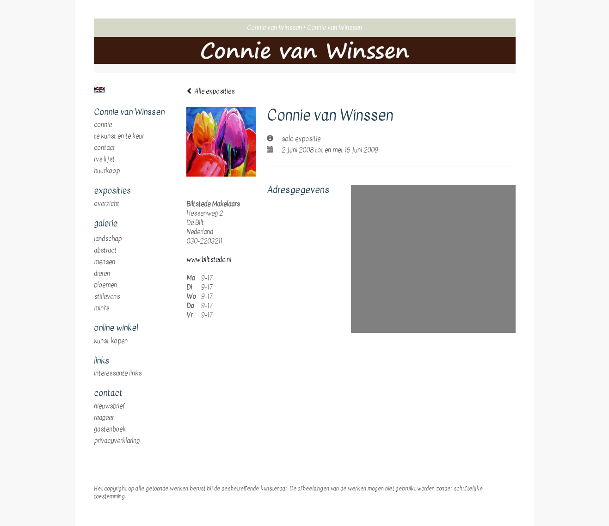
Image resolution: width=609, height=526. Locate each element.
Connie (103, 124)
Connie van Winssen (274, 27)
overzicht (106, 203)
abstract (105, 250)
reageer (104, 417)
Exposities (112, 191)
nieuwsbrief (109, 406)
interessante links (117, 373)
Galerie (105, 224)
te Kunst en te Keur (119, 136)
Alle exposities (210, 91)
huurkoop (107, 171)
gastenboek (110, 429)
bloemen (105, 285)
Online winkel (116, 328)
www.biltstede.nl (208, 259)
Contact (104, 148)
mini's (101, 308)
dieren (102, 273)
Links (101, 361)
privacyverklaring (117, 441)
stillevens (107, 296)
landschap (108, 239)
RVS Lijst (104, 159)
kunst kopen (111, 341)
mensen (104, 262)
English (99, 89)
